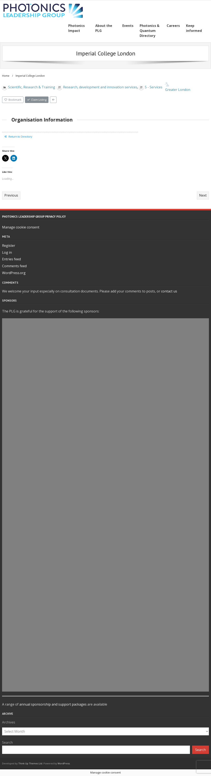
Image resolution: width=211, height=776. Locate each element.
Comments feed (14, 266)
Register (8, 245)
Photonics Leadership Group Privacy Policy (34, 216)
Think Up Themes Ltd (30, 763)
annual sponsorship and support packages (53, 704)
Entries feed (11, 259)
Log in (7, 252)
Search (7, 742)
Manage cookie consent (20, 227)
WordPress (64, 763)
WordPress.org (14, 273)
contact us (169, 291)
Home (5, 76)
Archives (8, 722)
